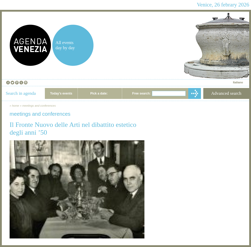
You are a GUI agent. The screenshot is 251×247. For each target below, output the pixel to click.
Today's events (61, 93)
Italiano (238, 82)
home (15, 105)
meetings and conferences (39, 105)
